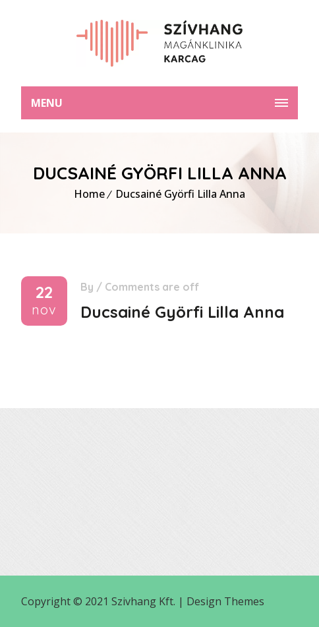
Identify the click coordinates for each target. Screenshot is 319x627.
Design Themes (225, 601)
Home (89, 194)
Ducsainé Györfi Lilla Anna (180, 194)
